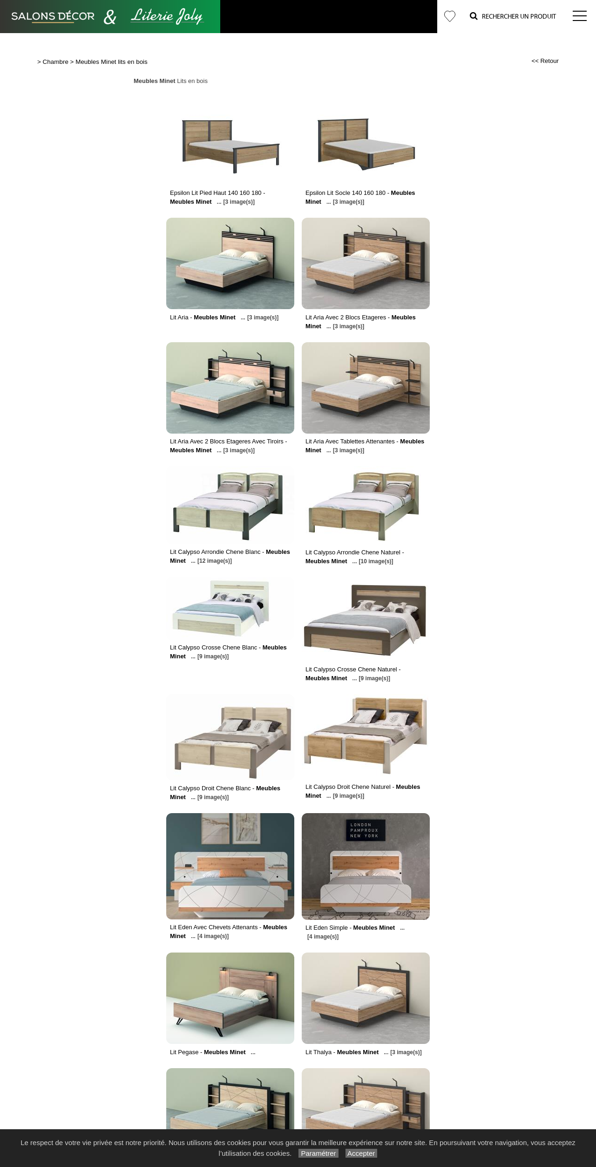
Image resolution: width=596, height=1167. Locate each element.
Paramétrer (318, 1153)
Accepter (361, 1153)
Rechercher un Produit (513, 16)
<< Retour (545, 60)
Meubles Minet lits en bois (111, 61)
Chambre (55, 61)
